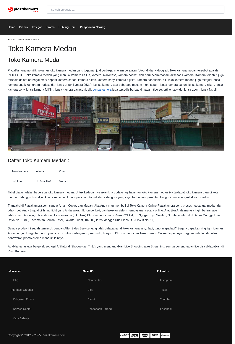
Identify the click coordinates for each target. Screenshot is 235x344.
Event (91, 299)
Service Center (22, 308)
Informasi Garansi (22, 289)
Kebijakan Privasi (23, 299)
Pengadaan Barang (100, 308)
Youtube (165, 299)
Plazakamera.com (53, 335)
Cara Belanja (21, 318)
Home (11, 39)
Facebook (166, 308)
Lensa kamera (102, 89)
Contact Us (94, 280)
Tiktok (163, 289)
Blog (90, 289)
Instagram (166, 280)
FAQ (16, 280)
